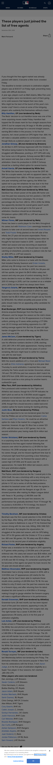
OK (33, 761)
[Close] (49, 750)
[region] (26, 756)
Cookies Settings (18, 761)
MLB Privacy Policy (40, 754)
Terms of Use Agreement (15, 757)
